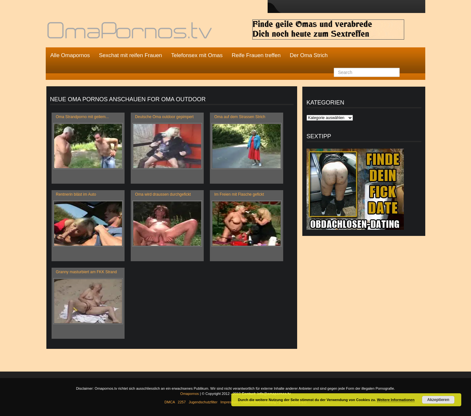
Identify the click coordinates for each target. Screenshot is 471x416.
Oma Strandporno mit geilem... (82, 117)
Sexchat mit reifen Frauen (130, 55)
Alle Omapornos (70, 55)
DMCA (169, 402)
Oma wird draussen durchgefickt (163, 194)
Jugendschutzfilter (203, 402)
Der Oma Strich (309, 55)
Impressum (229, 402)
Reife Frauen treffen (256, 55)
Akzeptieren (438, 400)
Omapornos (189, 394)
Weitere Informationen (396, 400)
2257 (182, 402)
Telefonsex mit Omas (197, 55)
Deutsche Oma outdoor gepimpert (164, 117)
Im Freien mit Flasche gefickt (239, 194)
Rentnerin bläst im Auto (76, 194)
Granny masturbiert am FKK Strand (86, 272)
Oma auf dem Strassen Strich (239, 117)
